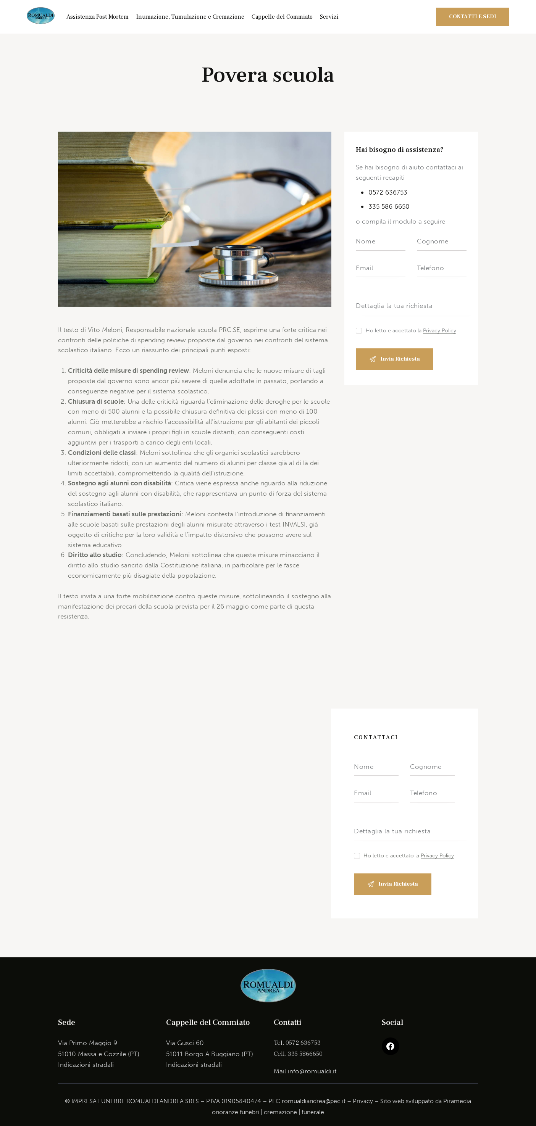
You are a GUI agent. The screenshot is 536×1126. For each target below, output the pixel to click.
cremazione (280, 1112)
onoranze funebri (235, 1112)
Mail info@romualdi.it (305, 1071)
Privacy (363, 1101)
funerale (313, 1112)
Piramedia (457, 1101)
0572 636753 (387, 192)
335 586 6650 (389, 206)
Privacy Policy (439, 331)
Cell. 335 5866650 (298, 1054)
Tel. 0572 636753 (297, 1043)
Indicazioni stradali (86, 1064)
